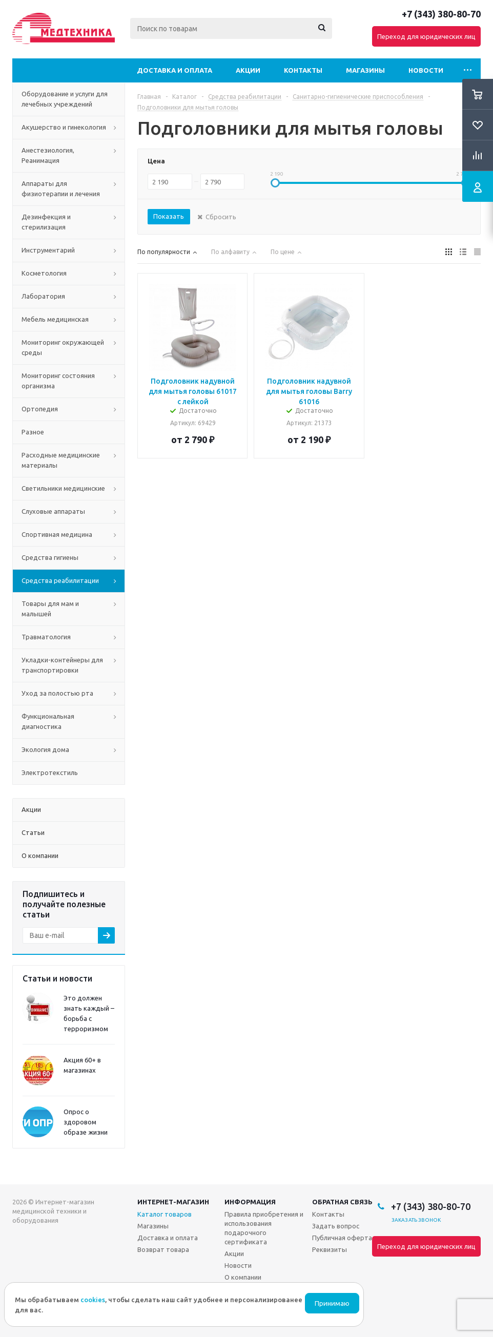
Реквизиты (329, 1249)
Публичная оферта (342, 1237)
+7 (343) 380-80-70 (441, 13)
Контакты (303, 70)
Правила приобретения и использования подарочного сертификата (263, 1227)
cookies (92, 1299)
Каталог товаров (164, 1214)
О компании (242, 1277)
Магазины (365, 70)
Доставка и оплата (174, 70)
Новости (425, 70)
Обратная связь (342, 1201)
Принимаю (332, 1303)
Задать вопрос (335, 1225)
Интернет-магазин (173, 1201)
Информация (250, 1201)
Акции (248, 70)
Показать (168, 216)
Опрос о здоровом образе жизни (86, 1122)
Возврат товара (163, 1249)
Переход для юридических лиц (426, 36)
